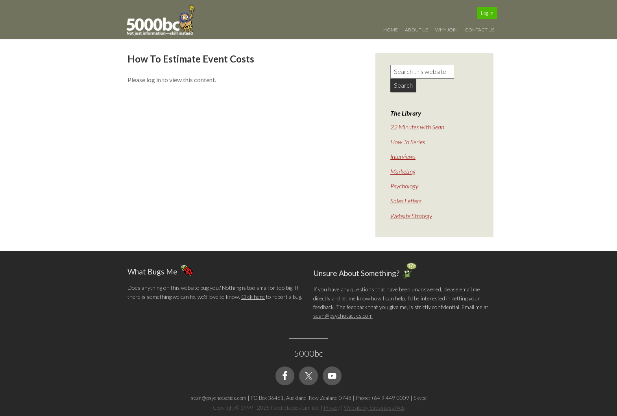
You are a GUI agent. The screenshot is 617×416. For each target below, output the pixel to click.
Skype (420, 398)
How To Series (407, 141)
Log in (487, 13)
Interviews (403, 156)
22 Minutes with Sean (417, 127)
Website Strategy (411, 215)
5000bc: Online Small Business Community (165, 21)
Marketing (403, 171)
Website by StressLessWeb (374, 408)
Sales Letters (405, 200)
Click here (253, 296)
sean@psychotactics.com (343, 315)
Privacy (332, 408)
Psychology (404, 186)
